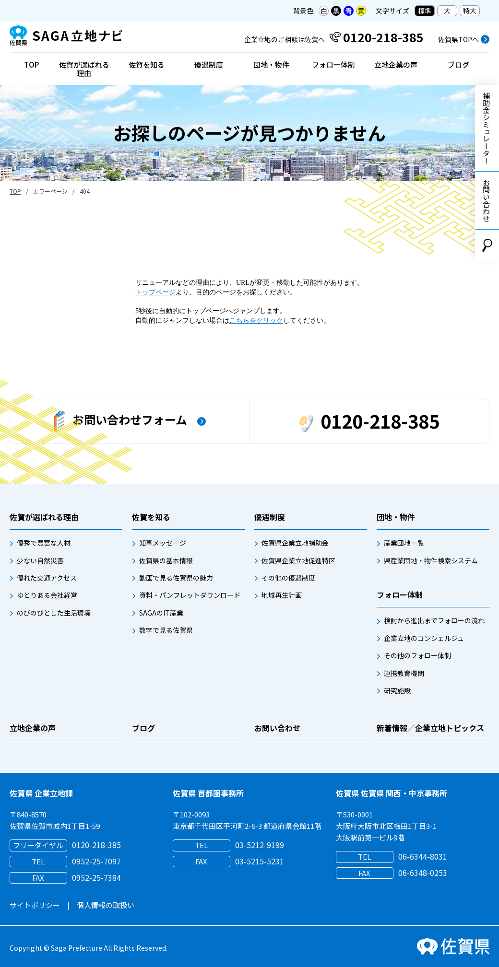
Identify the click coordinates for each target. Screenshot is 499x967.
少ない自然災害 (40, 560)
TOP (31, 64)
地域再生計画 (281, 595)
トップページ (155, 292)
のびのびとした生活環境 (54, 612)
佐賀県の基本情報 (166, 560)
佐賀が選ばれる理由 (84, 68)
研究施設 (397, 690)
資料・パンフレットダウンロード (189, 595)
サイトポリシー (35, 905)
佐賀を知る (147, 64)
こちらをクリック (256, 320)
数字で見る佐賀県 (166, 630)
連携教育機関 (404, 673)
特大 (469, 10)
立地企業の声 (395, 64)
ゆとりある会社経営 (47, 595)
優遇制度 (208, 64)
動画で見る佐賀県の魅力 (176, 578)
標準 (424, 10)
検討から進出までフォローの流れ (434, 620)
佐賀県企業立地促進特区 (298, 560)
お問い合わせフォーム (120, 421)
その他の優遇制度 (288, 578)
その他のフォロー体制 (417, 655)
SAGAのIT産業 (161, 612)
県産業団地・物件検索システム (431, 560)
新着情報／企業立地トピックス (430, 728)
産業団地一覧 (404, 543)
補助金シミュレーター (486, 128)
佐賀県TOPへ (458, 39)
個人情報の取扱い (105, 905)
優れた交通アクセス (47, 578)
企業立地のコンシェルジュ (424, 638)
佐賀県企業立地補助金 (295, 543)
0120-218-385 (369, 421)
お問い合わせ (486, 200)
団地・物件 (271, 64)
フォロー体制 (333, 64)
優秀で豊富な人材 (44, 543)
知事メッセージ (162, 543)
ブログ (458, 64)
